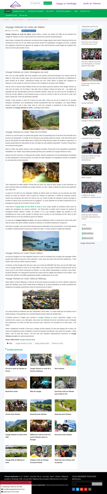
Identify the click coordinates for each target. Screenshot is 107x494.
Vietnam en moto (57, 343)
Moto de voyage (35, 391)
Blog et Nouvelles (18, 19)
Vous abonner (96, 484)
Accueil (6, 19)
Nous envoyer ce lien (28, 31)
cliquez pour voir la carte (10, 492)
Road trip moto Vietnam (38, 414)
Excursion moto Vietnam (63, 434)
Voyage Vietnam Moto (27, 339)
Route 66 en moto (11, 391)
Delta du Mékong (88, 233)
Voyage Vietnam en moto (24, 343)
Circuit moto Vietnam (12, 414)
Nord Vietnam (59, 368)
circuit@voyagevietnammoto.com (13, 489)
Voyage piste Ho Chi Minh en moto (28, 206)
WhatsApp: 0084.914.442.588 (11, 487)
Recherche (47, 3)
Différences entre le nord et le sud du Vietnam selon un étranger (40, 437)
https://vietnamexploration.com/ (57, 485)
